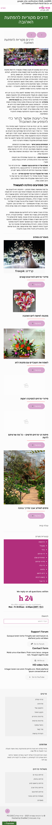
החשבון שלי (39, 708)
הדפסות (42, 542)
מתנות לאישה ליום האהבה (35, 315)
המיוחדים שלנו (39, 557)
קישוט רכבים (40, 577)
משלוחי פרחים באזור (35, 796)
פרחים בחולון (38, 779)
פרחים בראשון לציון (36, 783)
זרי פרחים (41, 554)
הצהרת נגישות (37, 733)
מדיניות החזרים (37, 716)
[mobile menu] (4, 8)
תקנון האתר (38, 712)
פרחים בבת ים (38, 775)
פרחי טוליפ (39, 699)
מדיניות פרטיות (37, 721)
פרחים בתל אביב (37, 787)
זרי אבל (42, 581)
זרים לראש (41, 573)
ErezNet (24, 818)
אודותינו (40, 704)
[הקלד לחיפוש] (26, 621)
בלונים (42, 569)
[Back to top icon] (7, 811)
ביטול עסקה (38, 725)
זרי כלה (42, 565)
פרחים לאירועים (37, 792)
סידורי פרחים (40, 561)
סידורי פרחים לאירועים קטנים (34, 276)
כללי (43, 550)
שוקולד (42, 546)
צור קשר (40, 729)
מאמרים (40, 800)
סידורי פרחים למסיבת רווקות (34, 398)
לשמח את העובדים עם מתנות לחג (31, 362)
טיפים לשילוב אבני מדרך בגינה (33, 508)
